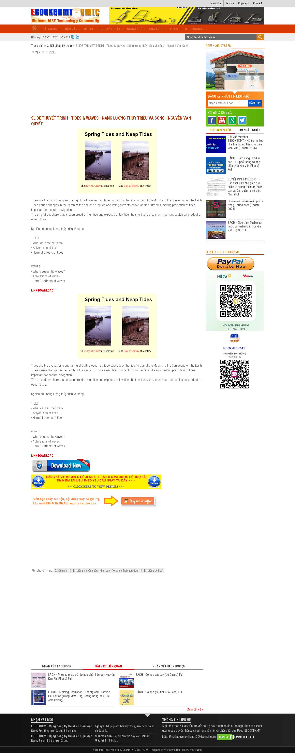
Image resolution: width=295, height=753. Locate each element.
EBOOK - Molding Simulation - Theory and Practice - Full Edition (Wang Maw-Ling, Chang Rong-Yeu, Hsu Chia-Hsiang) (80, 696)
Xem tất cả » (195, 709)
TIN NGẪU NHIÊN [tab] (249, 130)
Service (230, 3)
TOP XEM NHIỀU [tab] (220, 130)
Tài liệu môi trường (192, 749)
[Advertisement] (117, 82)
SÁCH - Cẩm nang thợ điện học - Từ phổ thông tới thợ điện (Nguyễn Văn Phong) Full (244, 163)
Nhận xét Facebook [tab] (56, 666)
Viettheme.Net (172, 749)
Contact (257, 3)
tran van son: (103, 736)
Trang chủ (37, 46)
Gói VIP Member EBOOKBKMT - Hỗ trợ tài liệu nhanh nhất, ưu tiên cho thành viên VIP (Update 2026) (245, 142)
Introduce (216, 3)
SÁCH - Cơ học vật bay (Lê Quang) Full (159, 675)
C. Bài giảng (61, 570)
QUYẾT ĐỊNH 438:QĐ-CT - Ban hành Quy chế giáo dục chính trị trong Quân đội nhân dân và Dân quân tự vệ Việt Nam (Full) (245, 186)
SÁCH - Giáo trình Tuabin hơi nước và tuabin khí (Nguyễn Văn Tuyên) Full (245, 226)
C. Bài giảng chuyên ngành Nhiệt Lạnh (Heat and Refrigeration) (104, 570)
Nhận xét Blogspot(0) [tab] (169, 666)
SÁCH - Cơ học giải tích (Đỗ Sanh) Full (159, 692)
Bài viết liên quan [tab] (108, 666)
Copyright (243, 3)
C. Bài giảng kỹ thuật (59, 46)
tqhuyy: (100, 726)
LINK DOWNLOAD (42, 290)
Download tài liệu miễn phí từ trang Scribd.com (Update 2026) (245, 205)
